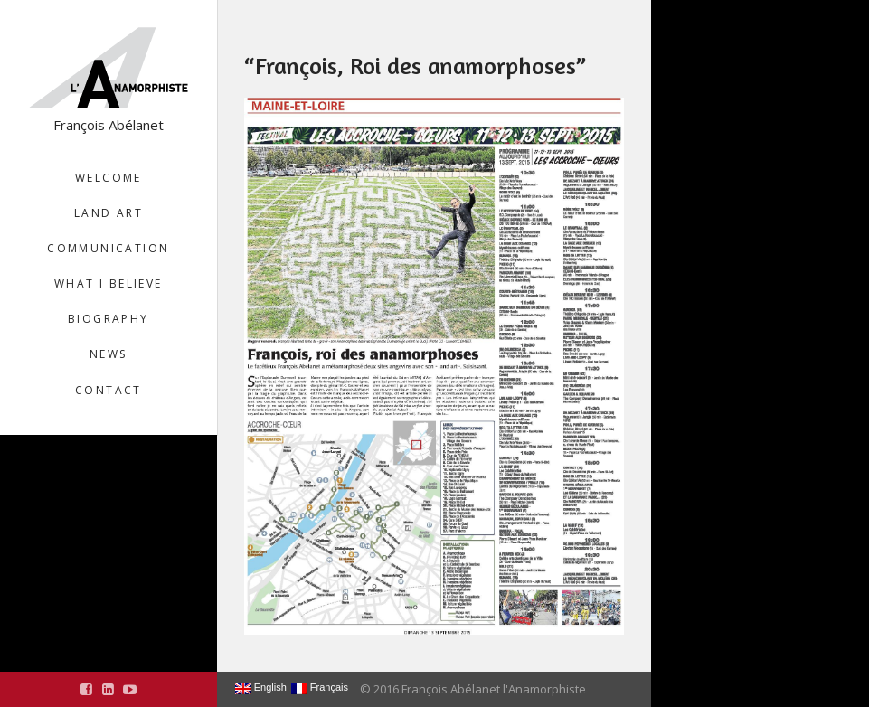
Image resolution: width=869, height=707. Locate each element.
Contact (108, 390)
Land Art (108, 213)
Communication (108, 248)
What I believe (108, 283)
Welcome (108, 177)
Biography (108, 318)
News (109, 354)
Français (319, 688)
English (261, 688)
